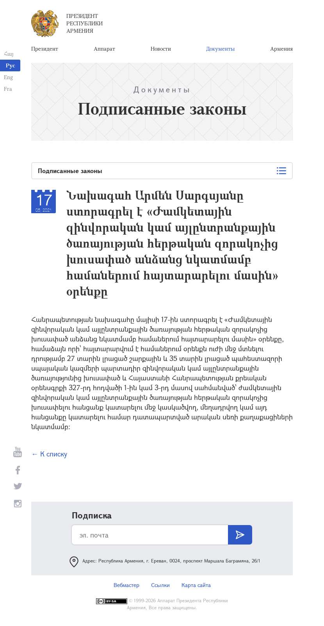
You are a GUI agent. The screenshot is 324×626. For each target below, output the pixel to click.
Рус (10, 65)
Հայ (9, 53)
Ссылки (160, 585)
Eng (8, 77)
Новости (161, 48)
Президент (44, 48)
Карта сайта (196, 585)
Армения (281, 48)
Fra (8, 88)
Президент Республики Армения (84, 23)
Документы (220, 48)
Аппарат (104, 48)
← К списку (49, 453)
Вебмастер (126, 585)
